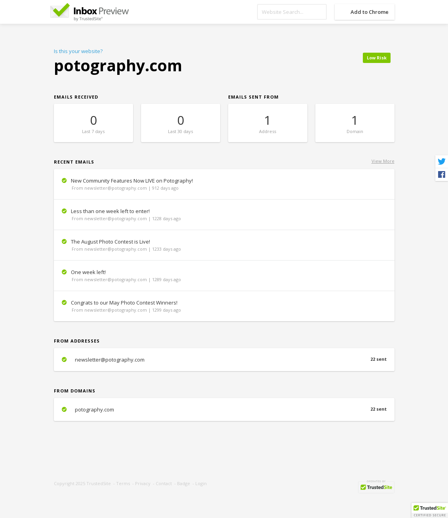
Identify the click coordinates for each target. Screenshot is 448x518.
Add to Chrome (370, 11)
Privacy (143, 483)
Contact (164, 483)
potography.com (224, 409)
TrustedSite (98, 483)
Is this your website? (78, 51)
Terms (123, 483)
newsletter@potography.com (224, 359)
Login (201, 483)
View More (383, 161)
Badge (183, 483)
